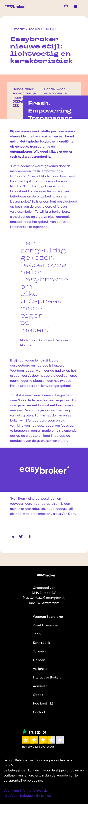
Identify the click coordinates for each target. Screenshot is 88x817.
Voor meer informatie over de (26, 790)
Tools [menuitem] (37, 634)
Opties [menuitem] (38, 695)
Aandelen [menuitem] (40, 686)
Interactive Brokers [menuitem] (47, 677)
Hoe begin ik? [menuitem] (43, 703)
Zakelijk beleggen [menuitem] (46, 625)
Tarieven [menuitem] (39, 651)
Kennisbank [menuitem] (41, 642)
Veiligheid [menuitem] (40, 669)
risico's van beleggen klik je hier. (27, 795)
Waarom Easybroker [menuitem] (48, 616)
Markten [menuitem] (39, 660)
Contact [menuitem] (39, 712)
